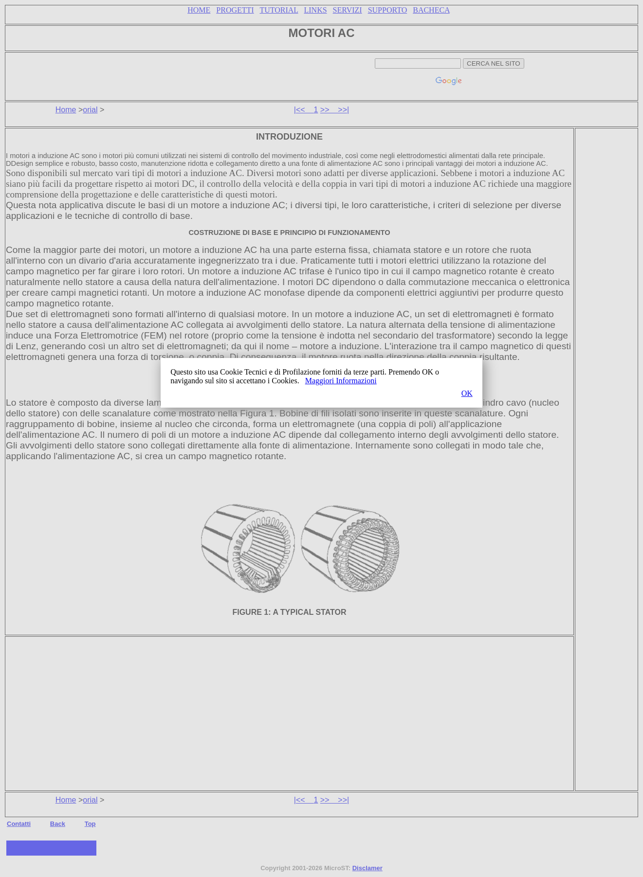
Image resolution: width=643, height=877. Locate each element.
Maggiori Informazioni (341, 380)
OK (467, 393)
